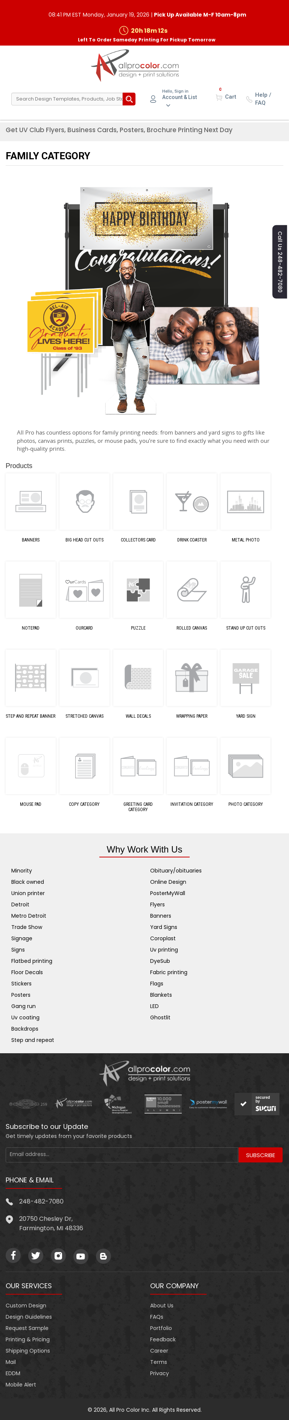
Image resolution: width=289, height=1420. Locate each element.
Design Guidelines (29, 1315)
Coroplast (163, 937)
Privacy (159, 1372)
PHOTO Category (245, 803)
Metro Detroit (28, 914)
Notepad (31, 627)
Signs (18, 948)
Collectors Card (138, 539)
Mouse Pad (30, 803)
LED (154, 1005)
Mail (11, 1361)
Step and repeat (32, 1039)
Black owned (27, 881)
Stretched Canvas (84, 715)
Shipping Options (28, 1349)
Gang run (23, 1005)
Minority (21, 869)
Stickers (21, 982)
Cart (230, 96)
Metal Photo (246, 539)
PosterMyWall (167, 892)
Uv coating (25, 1016)
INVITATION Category (191, 803)
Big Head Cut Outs (84, 539)
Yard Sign (246, 715)
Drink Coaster (192, 539)
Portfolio (161, 1327)
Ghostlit (160, 1016)
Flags (156, 982)
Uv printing (164, 948)
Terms (158, 1361)
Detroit (20, 903)
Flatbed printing (31, 960)
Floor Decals (27, 971)
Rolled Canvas (191, 627)
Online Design (168, 881)
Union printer (28, 892)
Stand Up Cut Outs (245, 627)
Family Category (48, 154)
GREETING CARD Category (138, 806)
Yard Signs (163, 926)
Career (159, 1349)
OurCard (84, 627)
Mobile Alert (21, 1383)
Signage (21, 937)
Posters (20, 994)
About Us (161, 1304)
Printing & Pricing (28, 1338)
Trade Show (26, 926)
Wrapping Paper (191, 715)
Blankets (161, 994)
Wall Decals (138, 715)
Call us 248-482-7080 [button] (280, 259)
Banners (31, 539)
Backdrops (24, 1027)
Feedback (163, 1338)
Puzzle (138, 627)
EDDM (13, 1372)
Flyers (157, 903)
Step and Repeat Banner (30, 715)
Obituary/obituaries (176, 869)
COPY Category (84, 803)
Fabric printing (168, 971)
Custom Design (26, 1304)
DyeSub (160, 960)
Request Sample (27, 1327)
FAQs (156, 1315)
